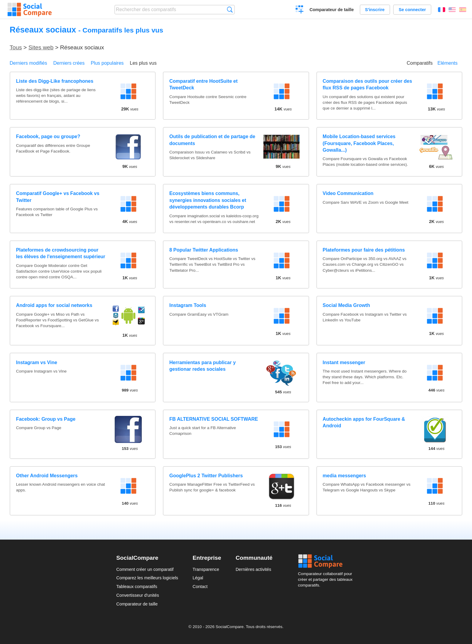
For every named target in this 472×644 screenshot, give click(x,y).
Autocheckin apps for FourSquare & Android (364, 422)
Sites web (40, 47)
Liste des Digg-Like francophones (54, 81)
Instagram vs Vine (36, 362)
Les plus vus (143, 63)
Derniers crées (69, 63)
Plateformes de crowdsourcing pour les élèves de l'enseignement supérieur (60, 253)
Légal (198, 577)
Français (441, 9)
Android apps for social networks (54, 305)
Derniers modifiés (28, 63)
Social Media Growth (346, 305)
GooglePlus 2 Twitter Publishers (206, 475)
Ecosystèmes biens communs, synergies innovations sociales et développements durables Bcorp (207, 200)
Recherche (230, 9)
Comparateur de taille (331, 9)
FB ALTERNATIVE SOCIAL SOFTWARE (213, 419)
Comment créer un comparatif (144, 569)
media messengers (344, 475)
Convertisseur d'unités (137, 595)
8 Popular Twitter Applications (203, 249)
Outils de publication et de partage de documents (212, 140)
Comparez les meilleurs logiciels (147, 577)
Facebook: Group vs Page (45, 419)
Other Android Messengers (47, 475)
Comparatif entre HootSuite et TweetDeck (203, 84)
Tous (16, 47)
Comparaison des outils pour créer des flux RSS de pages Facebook (367, 84)
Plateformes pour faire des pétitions (364, 249)
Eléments (447, 63)
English (452, 9)
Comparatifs (420, 63)
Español (462, 9)
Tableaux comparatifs (136, 586)
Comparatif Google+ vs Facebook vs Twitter (57, 197)
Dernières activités (253, 569)
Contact (200, 586)
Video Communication (348, 193)
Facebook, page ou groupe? (48, 136)
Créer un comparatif (300, 10)
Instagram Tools (187, 305)
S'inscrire (375, 9)
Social (327, 561)
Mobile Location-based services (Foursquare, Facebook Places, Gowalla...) (359, 143)
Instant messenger (344, 362)
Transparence (206, 569)
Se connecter (412, 9)
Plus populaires (107, 63)
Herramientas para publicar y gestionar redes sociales (202, 366)
